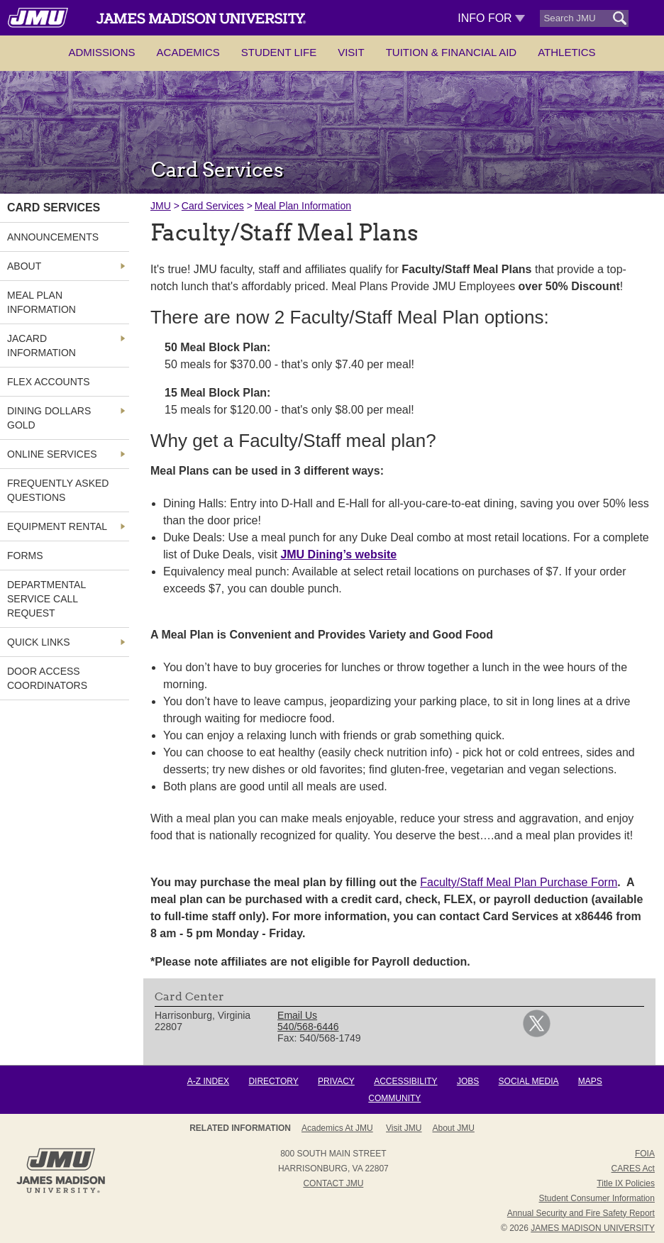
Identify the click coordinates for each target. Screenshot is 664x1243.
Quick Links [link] (38, 642)
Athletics (566, 52)
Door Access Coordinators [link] (47, 678)
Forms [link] (25, 555)
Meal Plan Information (303, 205)
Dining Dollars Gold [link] (49, 418)
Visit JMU (403, 1128)
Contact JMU (333, 1183)
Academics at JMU (337, 1128)
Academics (188, 52)
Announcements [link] (53, 237)
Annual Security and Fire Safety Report (581, 1213)
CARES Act (633, 1168)
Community (394, 1098)
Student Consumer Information (597, 1198)
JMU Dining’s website (338, 554)
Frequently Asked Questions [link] (58, 490)
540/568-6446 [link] (307, 1026)
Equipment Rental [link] (57, 526)
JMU (160, 205)
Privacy (336, 1081)
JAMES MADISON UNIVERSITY (593, 1228)
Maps (590, 1081)
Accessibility (405, 1081)
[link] (536, 1033)
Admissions (101, 52)
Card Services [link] (53, 207)
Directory (273, 1081)
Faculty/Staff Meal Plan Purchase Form (518, 882)
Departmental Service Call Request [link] (46, 599)
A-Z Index (208, 1081)
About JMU (454, 1128)
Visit (351, 52)
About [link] (24, 266)
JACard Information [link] (41, 345)
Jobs (468, 1081)
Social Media (529, 1081)
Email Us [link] (297, 1015)
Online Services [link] (52, 454)
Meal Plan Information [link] (41, 302)
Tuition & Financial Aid (451, 52)
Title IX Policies (626, 1183)
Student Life (278, 52)
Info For (491, 18)
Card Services (213, 205)
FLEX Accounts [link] (48, 381)
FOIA (645, 1154)
